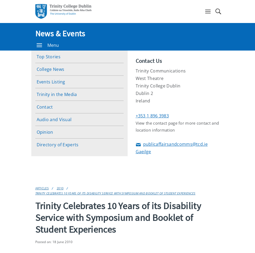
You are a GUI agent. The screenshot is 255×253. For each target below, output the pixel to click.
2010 (60, 188)
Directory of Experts (58, 145)
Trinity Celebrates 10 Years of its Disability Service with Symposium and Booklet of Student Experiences (115, 193)
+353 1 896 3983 (152, 116)
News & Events (60, 33)
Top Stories (48, 57)
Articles (42, 188)
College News (50, 69)
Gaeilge (143, 152)
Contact (45, 107)
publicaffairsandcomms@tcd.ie (172, 144)
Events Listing (51, 82)
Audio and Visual (54, 119)
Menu (48, 45)
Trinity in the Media (57, 94)
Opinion (45, 132)
